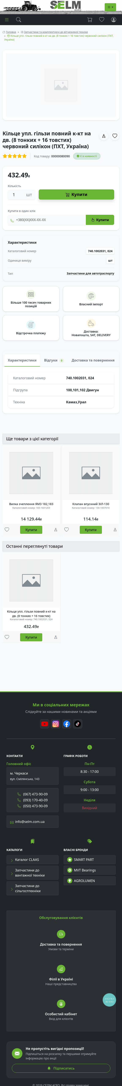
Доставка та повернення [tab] (93, 360)
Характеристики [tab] (22, 360)
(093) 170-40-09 (32, 800)
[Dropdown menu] (110, 7)
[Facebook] (66, 724)
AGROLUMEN (81, 880)
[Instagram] (55, 724)
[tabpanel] (61, 390)
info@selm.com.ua (27, 821)
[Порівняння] (56, 529)
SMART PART (80, 859)
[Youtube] (44, 724)
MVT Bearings (81, 870)
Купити (76, 195)
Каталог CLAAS (24, 859)
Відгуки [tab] (54, 360)
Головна (11, 32)
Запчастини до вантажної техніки (27, 873)
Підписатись (60, 1068)
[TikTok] (77, 724)
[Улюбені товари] (7, 529)
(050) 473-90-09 (32, 806)
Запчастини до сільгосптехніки (25, 888)
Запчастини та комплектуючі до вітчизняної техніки (56, 32)
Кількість (14, 186)
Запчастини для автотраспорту (90, 273)
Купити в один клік (22, 211)
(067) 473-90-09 (32, 794)
